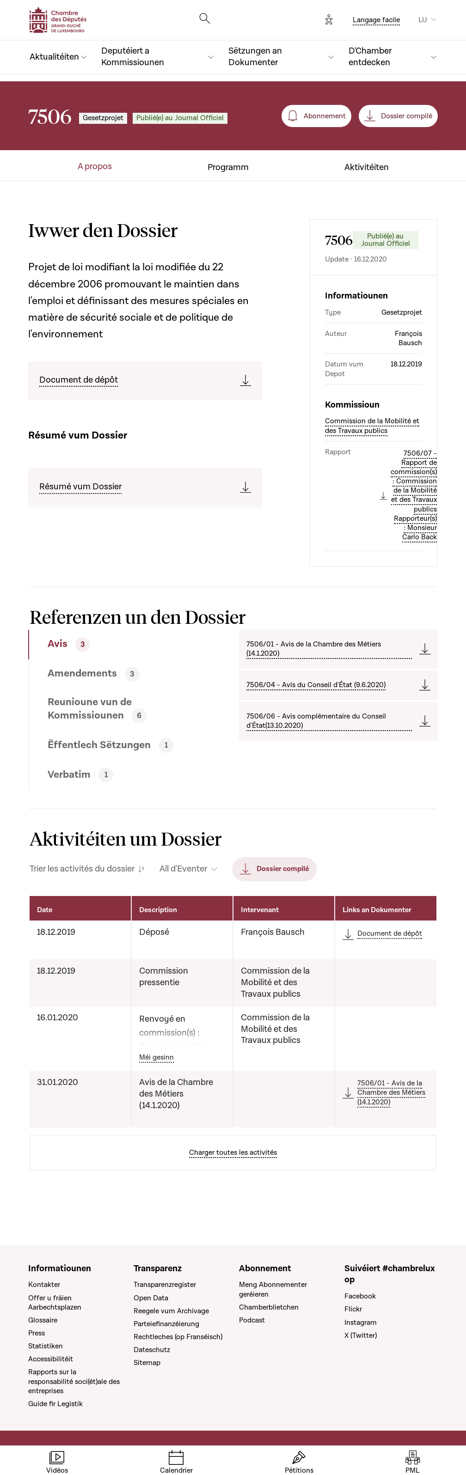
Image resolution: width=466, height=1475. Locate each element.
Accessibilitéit (50, 1359)
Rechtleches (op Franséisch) (178, 1336)
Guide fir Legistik (55, 1403)
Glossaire (42, 1320)
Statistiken (45, 1346)
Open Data (151, 1298)
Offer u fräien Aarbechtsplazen (54, 1302)
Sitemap (147, 1362)
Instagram (360, 1322)
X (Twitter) (360, 1335)
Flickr (353, 1309)
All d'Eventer (183, 869)
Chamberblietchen (269, 1307)
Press (36, 1333)
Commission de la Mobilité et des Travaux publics (372, 425)
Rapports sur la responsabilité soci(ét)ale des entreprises (74, 1381)
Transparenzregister (165, 1284)
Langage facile (376, 19)
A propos (95, 166)
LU (422, 19)
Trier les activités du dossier (82, 869)
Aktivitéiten (366, 167)
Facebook (360, 1296)
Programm (228, 167)
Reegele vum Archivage (171, 1311)
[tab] (110, 644)
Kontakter (44, 1284)
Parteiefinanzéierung (166, 1324)
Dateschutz (152, 1349)
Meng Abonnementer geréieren (273, 1289)
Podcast (252, 1320)
